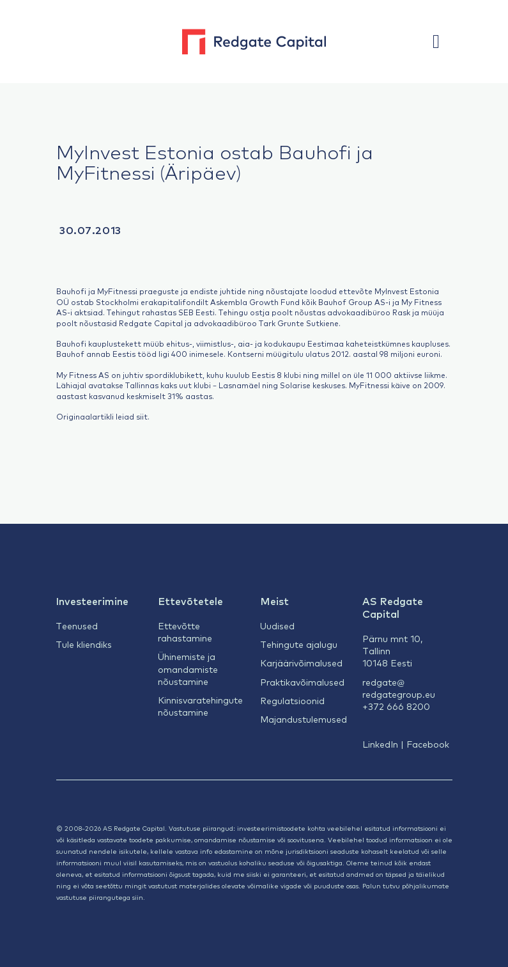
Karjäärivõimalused (301, 662)
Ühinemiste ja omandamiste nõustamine (188, 668)
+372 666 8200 (396, 706)
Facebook (427, 744)
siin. (138, 897)
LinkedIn (380, 744)
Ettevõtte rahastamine (185, 631)
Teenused (77, 625)
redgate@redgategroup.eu (398, 688)
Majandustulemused (303, 719)
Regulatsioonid (292, 700)
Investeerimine (92, 601)
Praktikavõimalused (302, 682)
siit (142, 416)
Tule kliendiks (84, 644)
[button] (442, 41)
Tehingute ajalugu (298, 644)
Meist (274, 601)
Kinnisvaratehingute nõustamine (200, 706)
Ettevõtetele (190, 601)
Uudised (277, 625)
